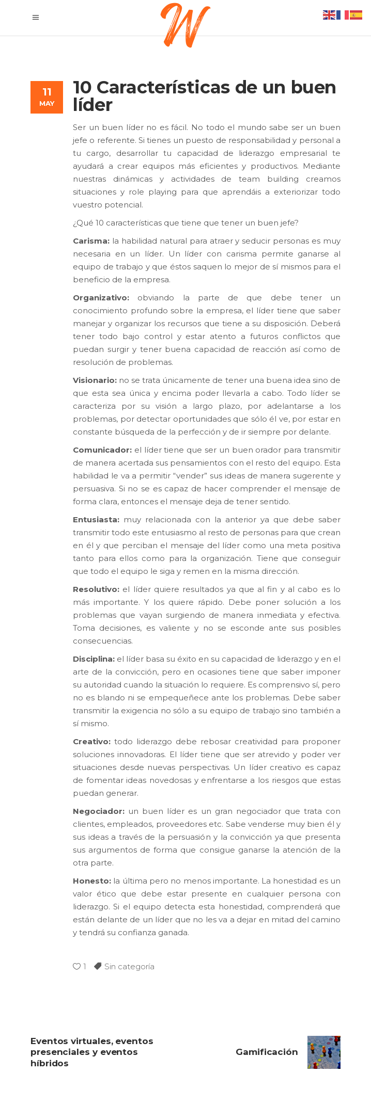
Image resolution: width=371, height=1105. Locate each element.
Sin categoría (129, 966)
